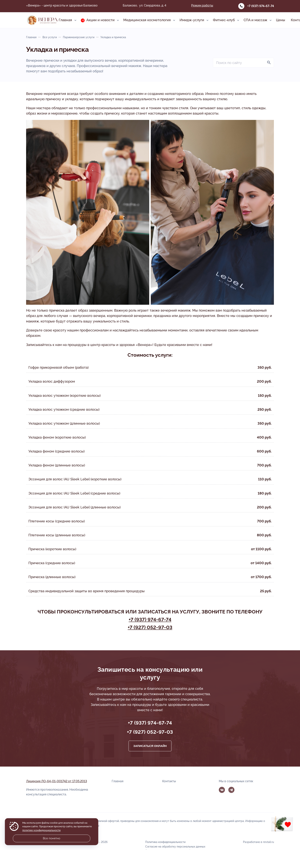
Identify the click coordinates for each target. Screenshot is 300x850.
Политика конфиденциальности (165, 842)
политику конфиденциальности (41, 830)
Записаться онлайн (150, 745)
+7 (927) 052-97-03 (150, 627)
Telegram (231, 790)
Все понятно (51, 838)
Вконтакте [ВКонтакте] (222, 790)
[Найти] (269, 62)
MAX (241, 790)
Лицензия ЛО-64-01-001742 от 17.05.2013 (56, 781)
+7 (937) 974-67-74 (260, 6)
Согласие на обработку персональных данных (175, 846)
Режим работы (202, 5)
